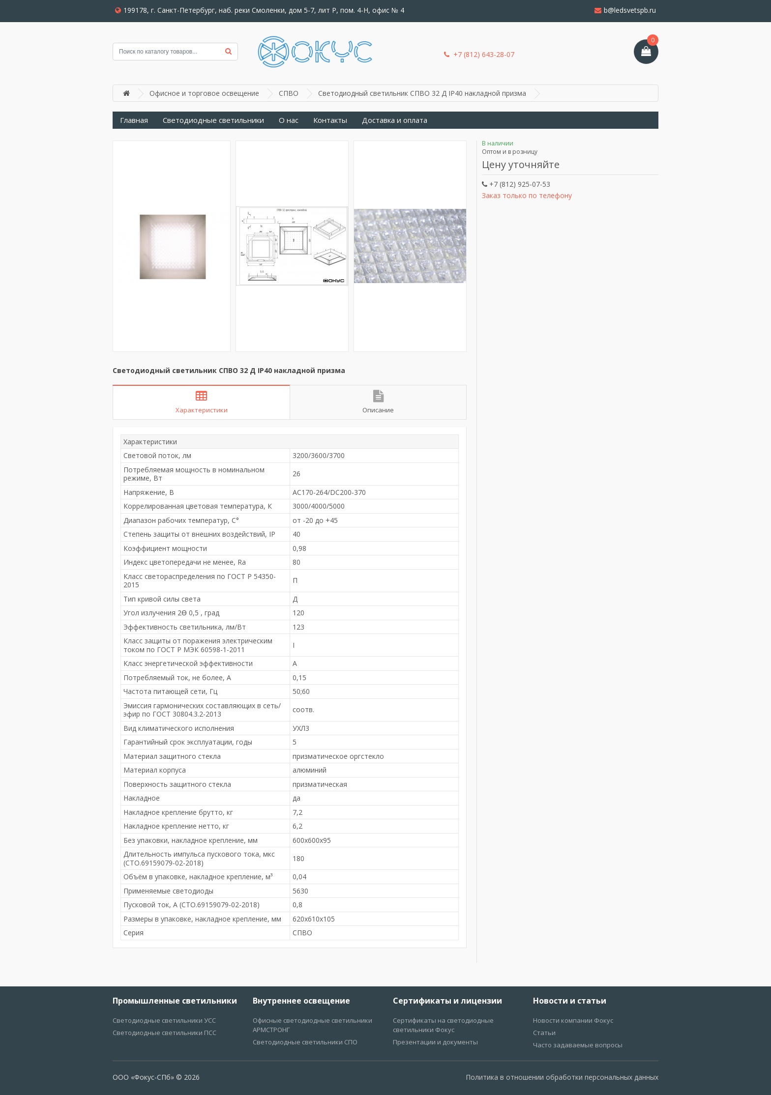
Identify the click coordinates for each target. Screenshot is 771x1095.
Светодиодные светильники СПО (305, 1041)
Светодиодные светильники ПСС (164, 1032)
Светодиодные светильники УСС (164, 1020)
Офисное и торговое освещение (204, 93)
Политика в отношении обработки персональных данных (562, 1077)
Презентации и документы (435, 1041)
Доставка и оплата (394, 120)
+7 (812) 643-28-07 (479, 54)
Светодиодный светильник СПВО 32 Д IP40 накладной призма (422, 93)
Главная (134, 120)
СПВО (288, 93)
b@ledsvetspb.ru (625, 10)
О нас (288, 120)
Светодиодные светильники (213, 120)
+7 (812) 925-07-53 (516, 184)
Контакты (330, 120)
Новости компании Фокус (573, 1020)
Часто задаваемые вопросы (578, 1044)
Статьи (544, 1032)
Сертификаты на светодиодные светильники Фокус (443, 1025)
